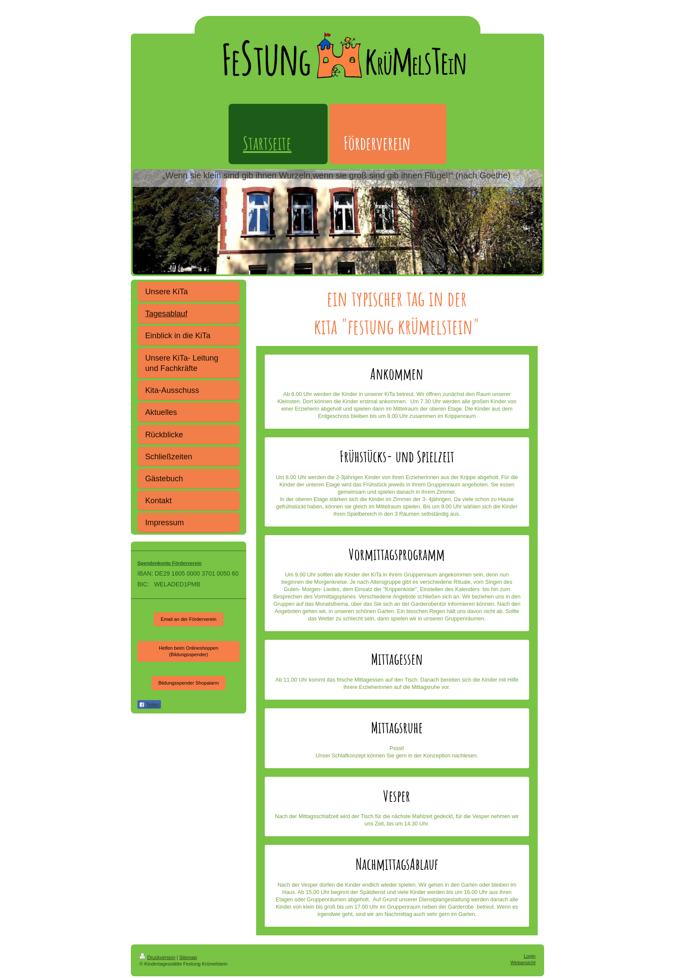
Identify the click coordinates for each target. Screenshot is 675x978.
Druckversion (157, 957)
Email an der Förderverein (188, 619)
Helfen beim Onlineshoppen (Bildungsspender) (188, 651)
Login (530, 956)
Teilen (149, 705)
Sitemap (188, 957)
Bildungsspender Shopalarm (188, 682)
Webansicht (523, 962)
